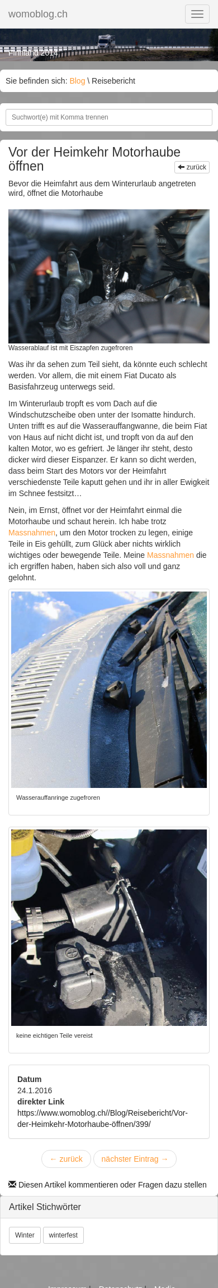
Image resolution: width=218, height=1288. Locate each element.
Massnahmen (31, 532)
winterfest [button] (63, 1235)
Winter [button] (25, 1235)
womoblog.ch (38, 14)
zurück (192, 167)
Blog (77, 80)
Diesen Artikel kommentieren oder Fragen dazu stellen (107, 1184)
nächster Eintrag (135, 1158)
